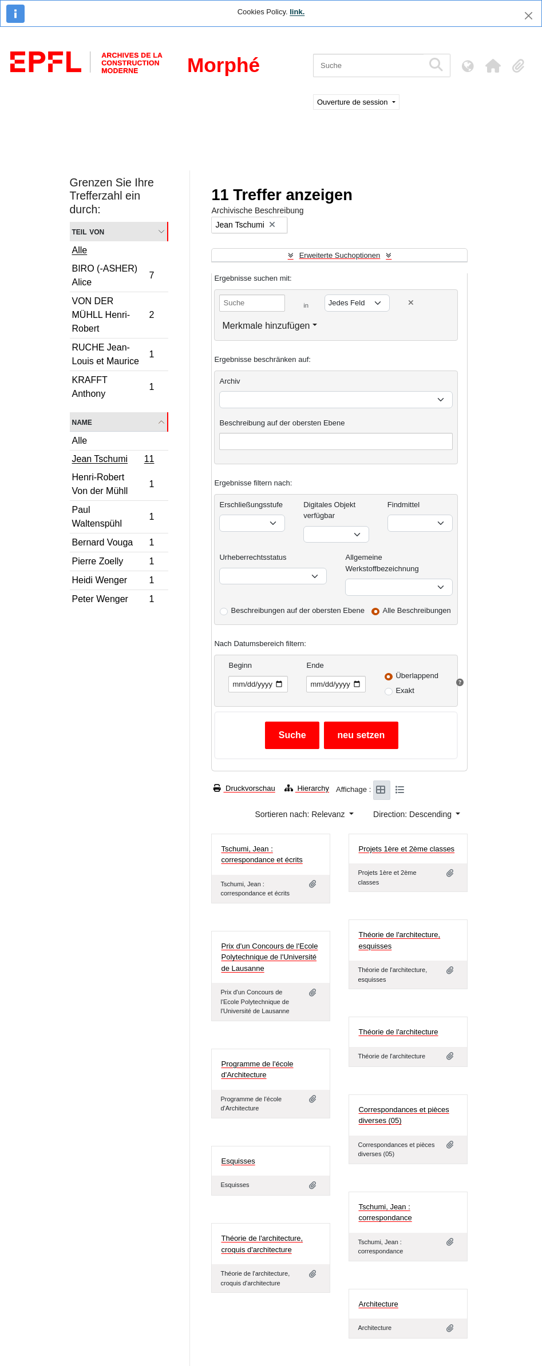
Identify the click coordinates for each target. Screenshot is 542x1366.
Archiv (229, 381)
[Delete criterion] (411, 302)
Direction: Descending (413, 814)
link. (297, 11)
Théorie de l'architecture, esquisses (399, 940)
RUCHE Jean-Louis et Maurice (113, 354)
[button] (492, 65)
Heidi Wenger (113, 582)
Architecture (378, 1304)
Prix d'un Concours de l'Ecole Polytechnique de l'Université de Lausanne (269, 957)
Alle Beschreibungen (417, 610)
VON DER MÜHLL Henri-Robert (113, 314)
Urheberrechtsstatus (252, 557)
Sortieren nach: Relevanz (301, 814)
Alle (80, 250)
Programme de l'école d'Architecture (257, 1070)
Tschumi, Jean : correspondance (385, 1212)
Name (82, 421)
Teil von (88, 231)
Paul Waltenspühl (113, 516)
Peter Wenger (113, 600)
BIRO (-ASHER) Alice (113, 275)
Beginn (239, 665)
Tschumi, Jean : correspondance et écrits (261, 855)
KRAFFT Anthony (113, 387)
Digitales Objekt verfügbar (329, 510)
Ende (314, 665)
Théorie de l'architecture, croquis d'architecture (262, 1244)
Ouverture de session (353, 102)
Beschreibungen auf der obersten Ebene (297, 610)
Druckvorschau (244, 788)
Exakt (404, 690)
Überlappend (416, 675)
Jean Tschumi (113, 460)
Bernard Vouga (113, 544)
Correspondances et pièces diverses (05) (403, 1115)
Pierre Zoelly (113, 563)
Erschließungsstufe (251, 504)
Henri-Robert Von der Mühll (113, 484)
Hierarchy (306, 788)
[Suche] (368, 65)
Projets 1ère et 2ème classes (406, 849)
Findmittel (403, 504)
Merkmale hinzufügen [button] (266, 325)
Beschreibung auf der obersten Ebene (282, 423)
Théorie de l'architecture (398, 1032)
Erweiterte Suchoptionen (340, 255)
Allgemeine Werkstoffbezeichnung (381, 563)
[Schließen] (528, 16)
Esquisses (238, 1161)
